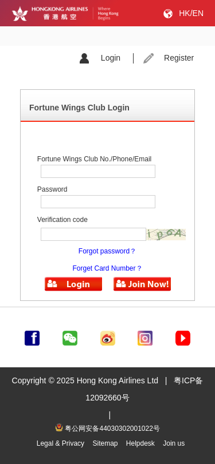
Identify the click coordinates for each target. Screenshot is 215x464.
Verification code (62, 220)
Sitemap (105, 443)
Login (110, 57)
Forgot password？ (107, 251)
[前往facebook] (32, 335)
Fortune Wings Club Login (79, 107)
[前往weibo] (107, 335)
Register (179, 57)
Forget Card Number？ (107, 268)
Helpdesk (140, 443)
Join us (174, 443)
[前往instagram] (145, 335)
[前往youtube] (182, 335)
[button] (73, 284)
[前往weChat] (69, 335)
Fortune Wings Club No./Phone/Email (94, 159)
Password (52, 189)
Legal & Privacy (60, 443)
